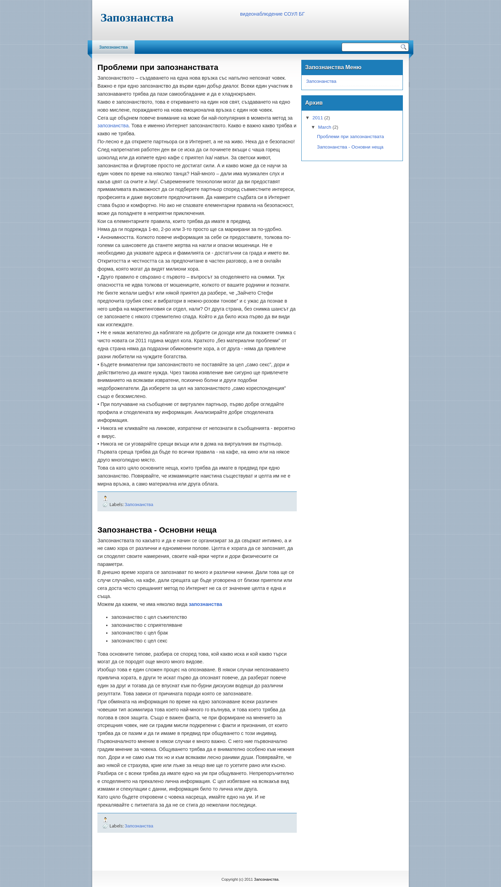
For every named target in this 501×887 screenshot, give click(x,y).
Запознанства (113, 47)
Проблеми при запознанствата (157, 67)
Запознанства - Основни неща (156, 529)
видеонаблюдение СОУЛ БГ (272, 14)
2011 (317, 117)
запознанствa (113, 125)
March (324, 127)
